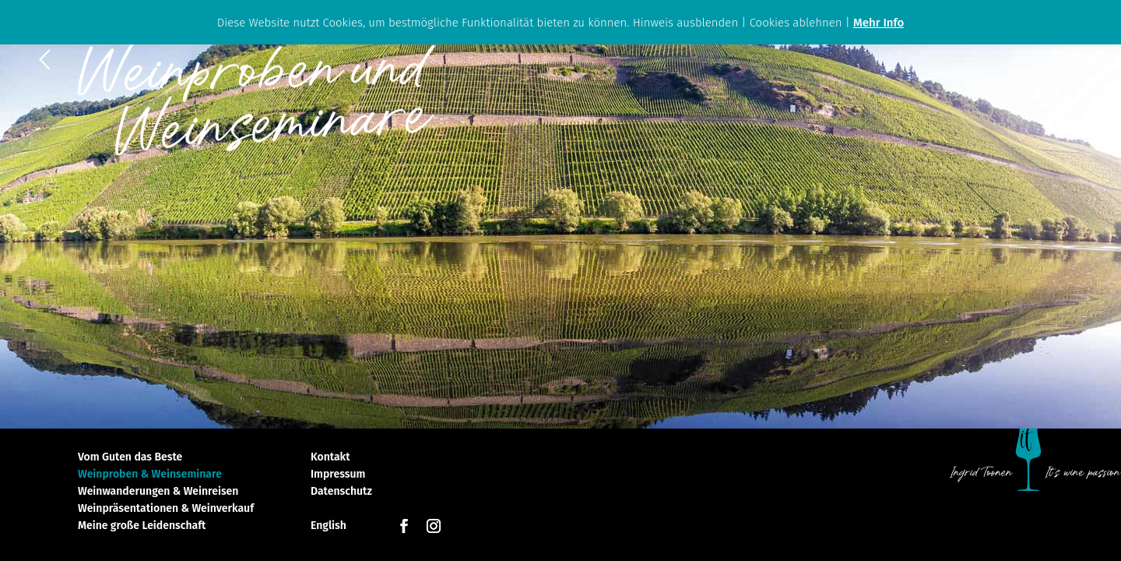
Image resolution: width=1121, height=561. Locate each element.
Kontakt (330, 458)
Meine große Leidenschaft (142, 526)
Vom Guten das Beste (130, 458)
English (328, 526)
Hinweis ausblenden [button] (686, 23)
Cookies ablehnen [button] (796, 23)
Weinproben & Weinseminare (150, 475)
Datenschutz (341, 492)
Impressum (338, 475)
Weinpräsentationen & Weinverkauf (166, 509)
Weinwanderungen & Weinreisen (158, 492)
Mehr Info (878, 23)
